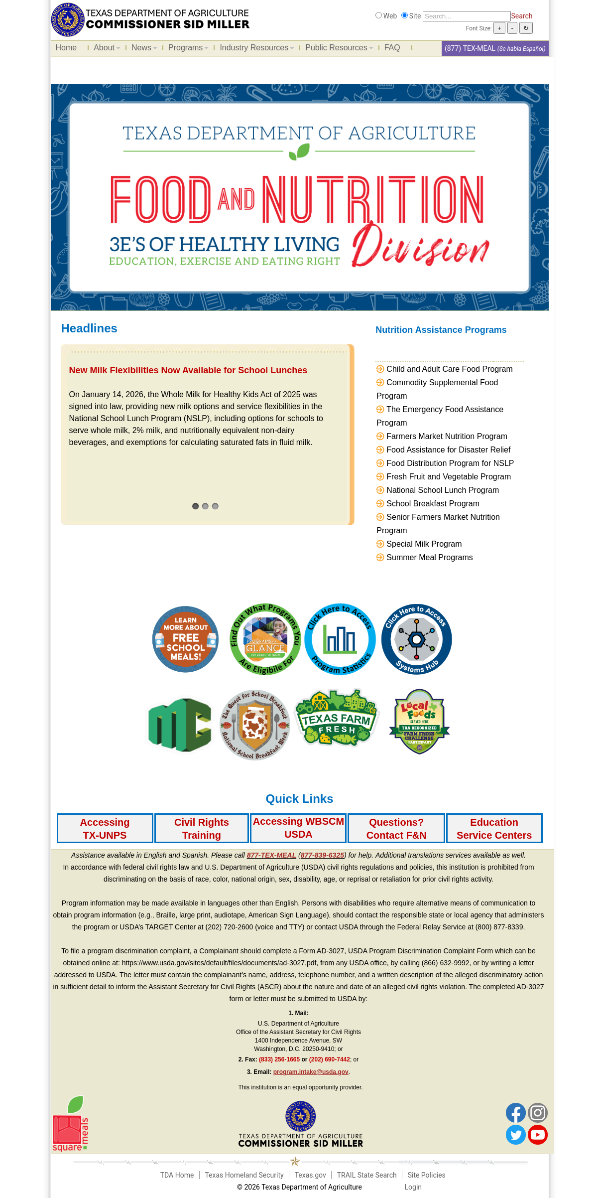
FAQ (392, 47)
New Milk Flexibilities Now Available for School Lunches (188, 370)
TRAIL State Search (367, 1175)
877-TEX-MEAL (272, 855)
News (141, 49)
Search (521, 16)
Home (66, 47)
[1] (195, 506)
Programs (186, 49)
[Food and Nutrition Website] (150, 19)
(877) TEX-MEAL (470, 48)
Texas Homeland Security (244, 1175)
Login (413, 1187)
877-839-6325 (322, 855)
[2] (205, 506)
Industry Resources (254, 49)
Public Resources (336, 49)
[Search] (467, 16)
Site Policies (427, 1175)
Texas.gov (310, 1175)
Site (415, 16)
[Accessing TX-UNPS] (105, 828)
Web (390, 16)
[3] (215, 506)
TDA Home (177, 1175)
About (104, 49)
